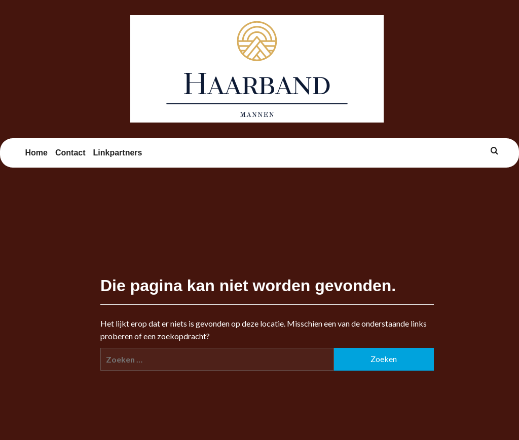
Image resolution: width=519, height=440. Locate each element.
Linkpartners (117, 152)
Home (36, 152)
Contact (70, 152)
